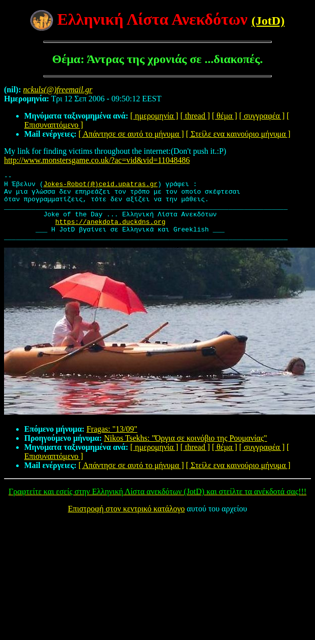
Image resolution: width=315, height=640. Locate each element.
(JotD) (267, 20)
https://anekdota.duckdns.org (110, 232)
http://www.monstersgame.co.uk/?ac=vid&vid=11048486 (97, 160)
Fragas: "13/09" (111, 442)
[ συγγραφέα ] (262, 115)
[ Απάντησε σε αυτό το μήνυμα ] (131, 134)
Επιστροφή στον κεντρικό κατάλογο (126, 522)
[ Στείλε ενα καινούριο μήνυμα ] (238, 134)
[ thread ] (195, 115)
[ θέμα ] (224, 115)
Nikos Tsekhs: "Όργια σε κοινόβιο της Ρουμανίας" (185, 451)
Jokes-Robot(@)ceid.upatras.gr (100, 186)
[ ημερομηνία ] (154, 115)
